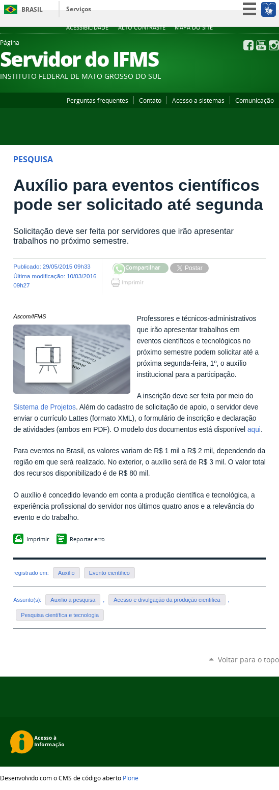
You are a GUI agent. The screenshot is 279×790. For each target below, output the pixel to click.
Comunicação (254, 100)
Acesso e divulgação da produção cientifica (167, 600)
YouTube (261, 45)
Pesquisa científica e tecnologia (60, 615)
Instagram (274, 45)
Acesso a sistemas (198, 100)
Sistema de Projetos (44, 407)
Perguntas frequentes (97, 100)
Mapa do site (194, 27)
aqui (254, 429)
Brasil (32, 9)
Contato (150, 100)
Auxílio (66, 573)
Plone (130, 778)
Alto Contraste (141, 27)
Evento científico (109, 573)
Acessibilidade (87, 27)
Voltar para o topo (248, 659)
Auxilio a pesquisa (72, 600)
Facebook (248, 45)
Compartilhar (119, 269)
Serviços (78, 9)
